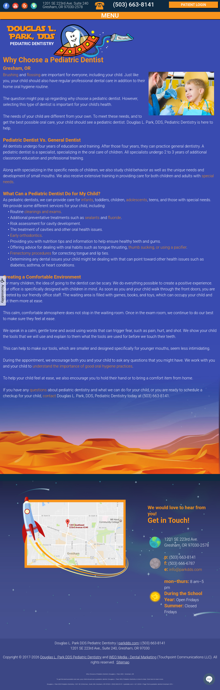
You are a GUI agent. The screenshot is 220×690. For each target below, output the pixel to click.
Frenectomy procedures (30, 253)
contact (49, 395)
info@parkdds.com (185, 569)
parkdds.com (129, 643)
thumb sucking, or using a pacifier (157, 247)
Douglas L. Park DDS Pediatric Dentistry (70, 657)
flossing (33, 74)
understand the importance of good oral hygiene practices (82, 366)
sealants (92, 217)
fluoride (114, 217)
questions (38, 390)
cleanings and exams (42, 211)
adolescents (136, 199)
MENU (110, 15)
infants (87, 199)
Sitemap (122, 662)
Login (193, 5)
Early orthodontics (26, 235)
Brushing (10, 74)
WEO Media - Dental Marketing (132, 657)
